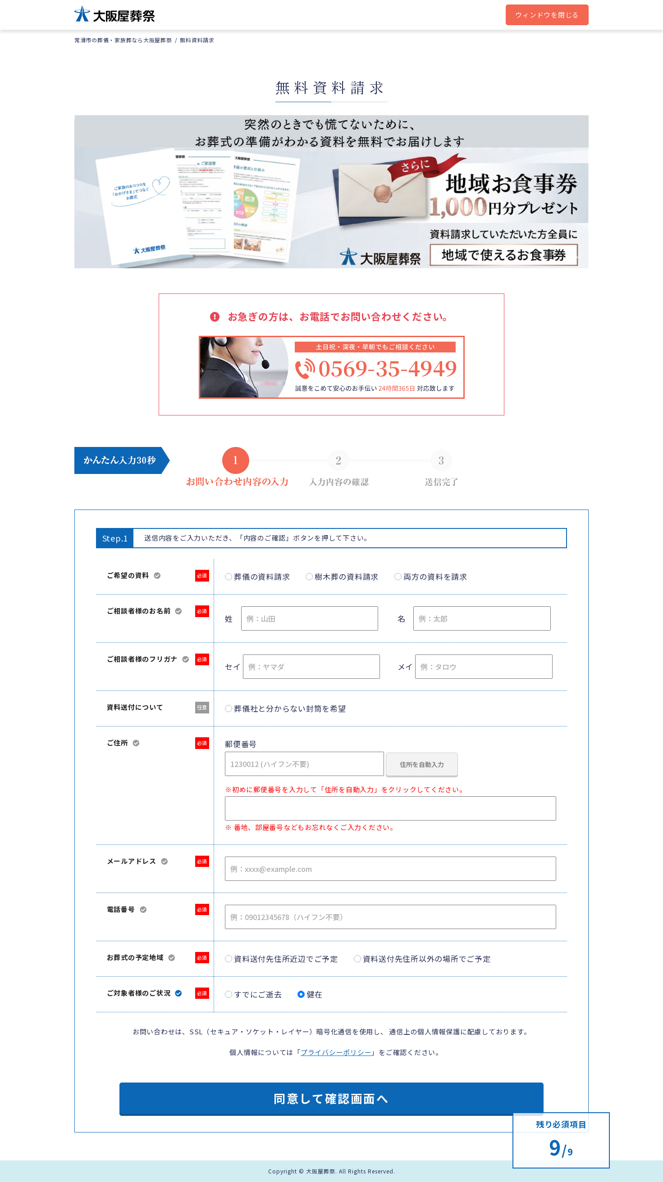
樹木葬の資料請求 (347, 576)
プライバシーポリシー (336, 1052)
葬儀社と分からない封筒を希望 (290, 708)
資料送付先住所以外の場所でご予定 (427, 958)
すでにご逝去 (258, 994)
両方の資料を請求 (435, 576)
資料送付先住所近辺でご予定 (286, 958)
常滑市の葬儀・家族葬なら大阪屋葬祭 (123, 40)
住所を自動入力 (422, 764)
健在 (314, 994)
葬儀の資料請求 (262, 576)
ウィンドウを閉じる (547, 14)
